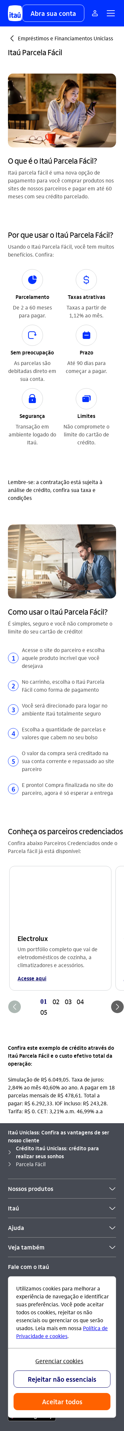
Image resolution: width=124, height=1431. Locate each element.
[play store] (32, 1263)
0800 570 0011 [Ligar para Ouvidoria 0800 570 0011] (51, 1138)
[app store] (32, 1243)
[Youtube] (32, 1207)
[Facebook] (48, 1207)
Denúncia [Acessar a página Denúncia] (19, 1149)
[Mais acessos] (95, 13)
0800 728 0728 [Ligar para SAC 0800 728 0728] (37, 1128)
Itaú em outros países (38, 1172)
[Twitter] (63, 1207)
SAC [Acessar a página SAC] (12, 1128)
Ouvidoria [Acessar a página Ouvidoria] (19, 1138)
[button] (53, 13)
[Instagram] (16, 1207)
